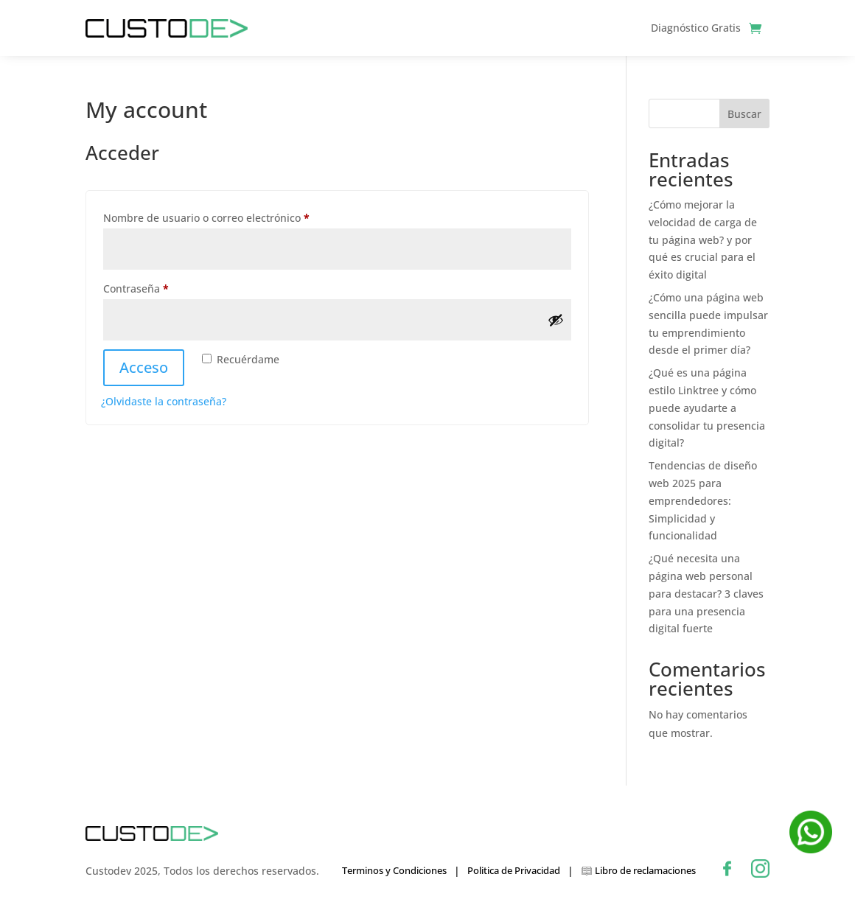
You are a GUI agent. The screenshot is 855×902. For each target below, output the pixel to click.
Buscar (744, 114)
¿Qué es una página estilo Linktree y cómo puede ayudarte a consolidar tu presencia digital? (707, 408)
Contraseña (163, 287)
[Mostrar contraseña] (556, 320)
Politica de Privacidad (513, 870)
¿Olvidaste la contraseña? (163, 401)
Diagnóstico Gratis (696, 28)
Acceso (143, 367)
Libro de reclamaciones (638, 872)
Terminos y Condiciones (394, 870)
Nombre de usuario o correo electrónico (233, 216)
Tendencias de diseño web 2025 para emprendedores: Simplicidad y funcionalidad (703, 500)
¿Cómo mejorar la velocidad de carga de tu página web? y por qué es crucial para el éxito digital (703, 239)
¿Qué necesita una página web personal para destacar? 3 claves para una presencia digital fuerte (706, 593)
